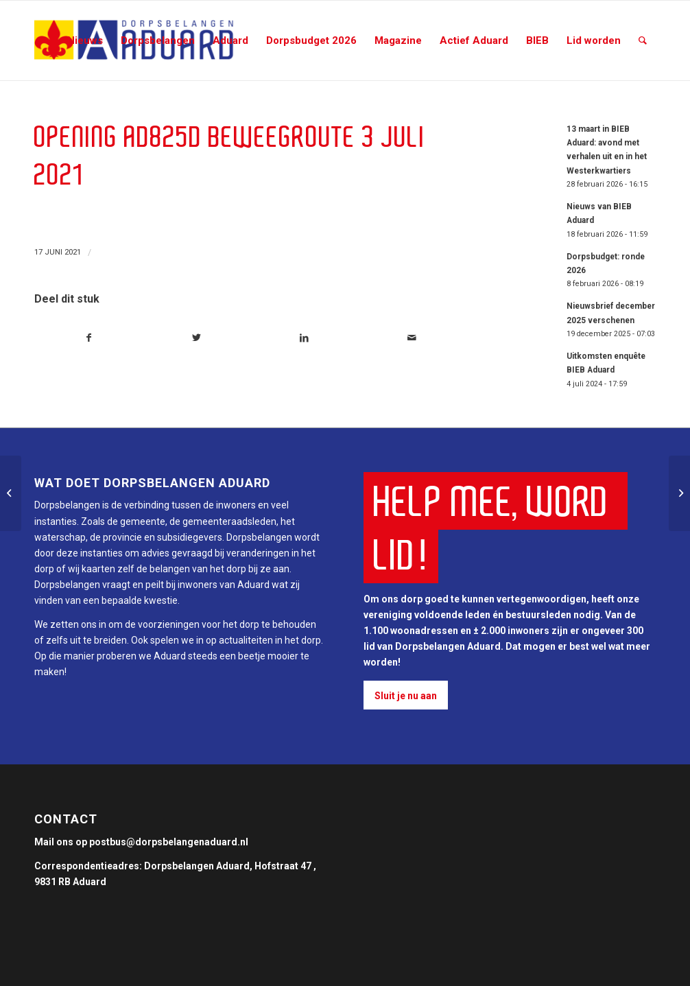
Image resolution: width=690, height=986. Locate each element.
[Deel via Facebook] (89, 338)
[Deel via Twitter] (196, 338)
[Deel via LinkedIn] (304, 338)
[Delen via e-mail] (412, 338)
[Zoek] (643, 40)
